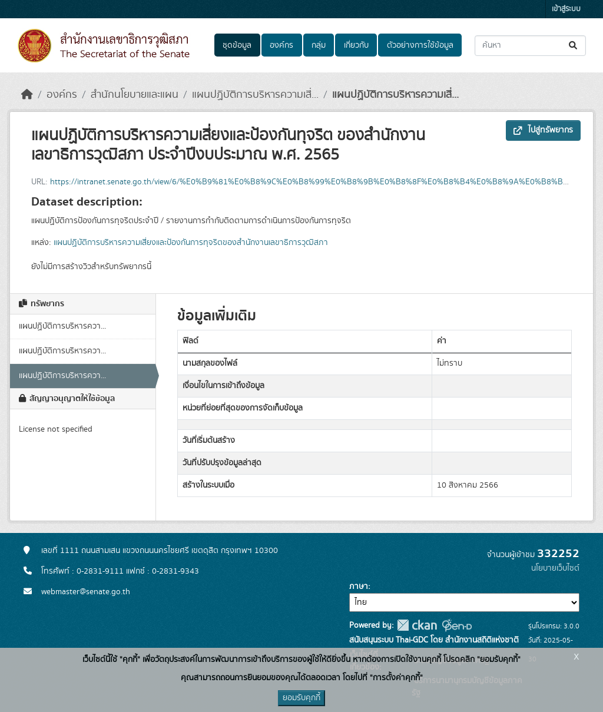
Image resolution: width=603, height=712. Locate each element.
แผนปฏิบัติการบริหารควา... (62, 326)
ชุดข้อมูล (237, 45)
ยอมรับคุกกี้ (301, 698)
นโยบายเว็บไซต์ (555, 568)
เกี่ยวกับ (356, 45)
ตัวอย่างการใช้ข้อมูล (420, 45)
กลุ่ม (319, 45)
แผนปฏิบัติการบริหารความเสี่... (255, 94)
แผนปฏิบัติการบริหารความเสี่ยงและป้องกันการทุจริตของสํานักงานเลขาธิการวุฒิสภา (191, 243)
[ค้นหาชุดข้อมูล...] (530, 45)
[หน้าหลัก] (27, 94)
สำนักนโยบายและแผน (134, 94)
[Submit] (574, 45)
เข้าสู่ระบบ (566, 9)
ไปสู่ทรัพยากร (543, 130)
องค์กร (281, 45)
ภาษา (358, 586)
